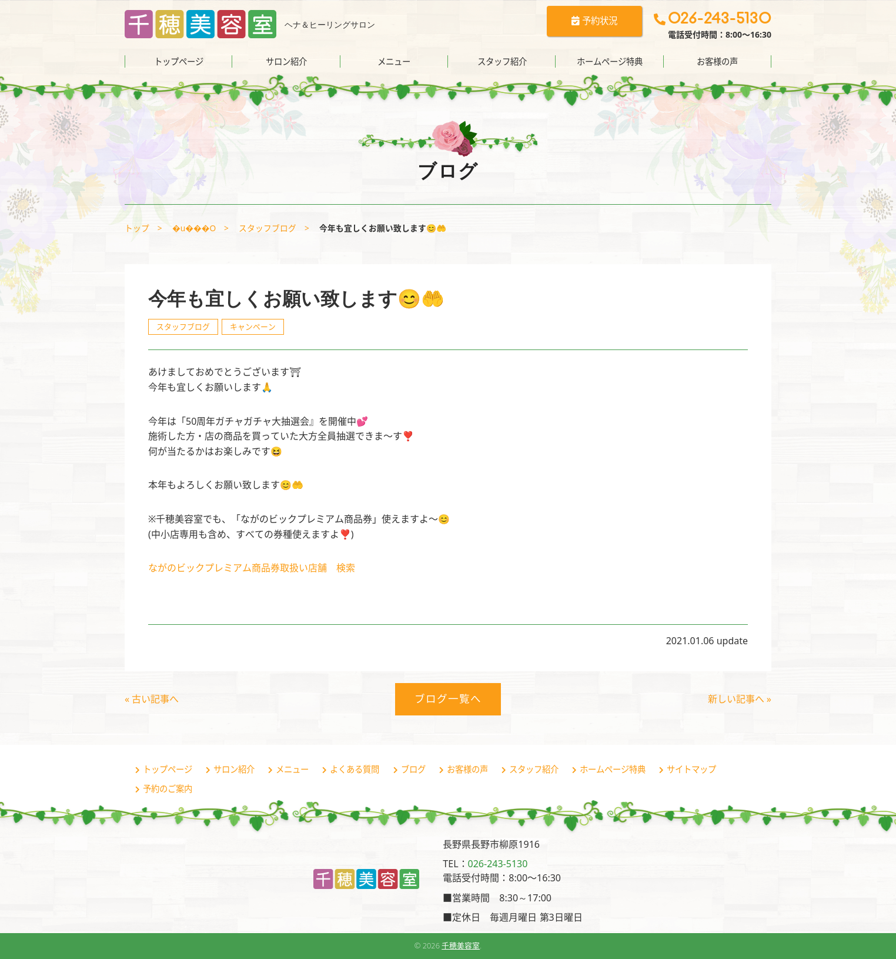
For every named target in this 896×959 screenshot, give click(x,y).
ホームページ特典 (610, 61)
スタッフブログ (267, 228)
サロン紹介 (286, 61)
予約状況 (590, 22)
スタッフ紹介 (502, 61)
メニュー (393, 61)
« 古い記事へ (152, 698)
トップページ (178, 61)
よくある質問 (354, 769)
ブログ (413, 769)
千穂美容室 (461, 945)
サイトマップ (691, 769)
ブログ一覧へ (448, 698)
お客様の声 (717, 61)
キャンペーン (253, 326)
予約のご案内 (167, 788)
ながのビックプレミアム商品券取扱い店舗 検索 (251, 567)
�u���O (194, 228)
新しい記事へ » (739, 698)
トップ (137, 228)
